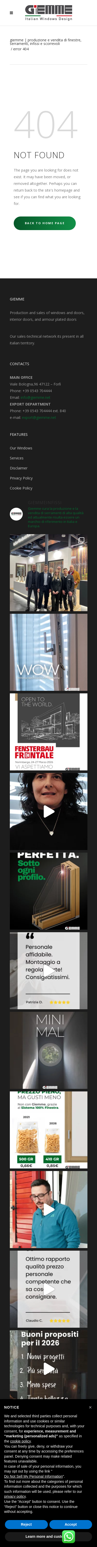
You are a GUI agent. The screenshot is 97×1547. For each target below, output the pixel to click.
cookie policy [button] (20, 1441)
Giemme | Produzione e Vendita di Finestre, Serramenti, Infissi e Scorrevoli (45, 41)
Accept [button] (71, 1524)
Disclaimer (18, 468)
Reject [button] (26, 1524)
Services (17, 458)
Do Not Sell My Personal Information (33, 1476)
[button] (90, 1407)
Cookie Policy (21, 488)
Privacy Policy (21, 478)
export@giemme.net (39, 417)
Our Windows (21, 448)
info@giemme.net (35, 397)
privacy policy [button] (15, 1496)
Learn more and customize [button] (48, 1536)
